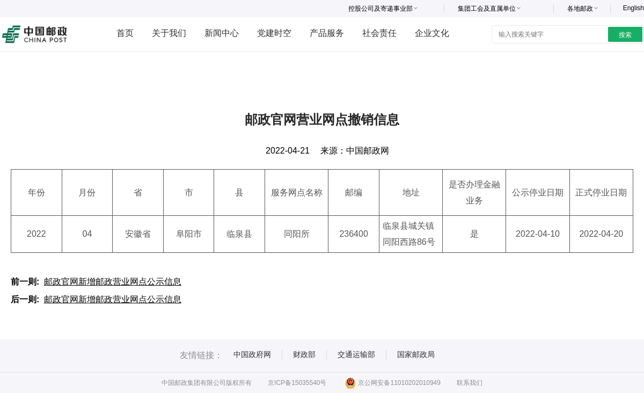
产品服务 (327, 33)
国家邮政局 (416, 354)
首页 (125, 33)
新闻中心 (221, 33)
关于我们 (169, 33)
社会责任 (379, 33)
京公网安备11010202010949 (392, 383)
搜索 (625, 35)
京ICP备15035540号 (297, 383)
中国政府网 (252, 354)
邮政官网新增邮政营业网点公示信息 (112, 281)
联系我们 (469, 383)
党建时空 (274, 33)
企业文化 (432, 33)
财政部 (304, 354)
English (633, 8)
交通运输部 (356, 354)
